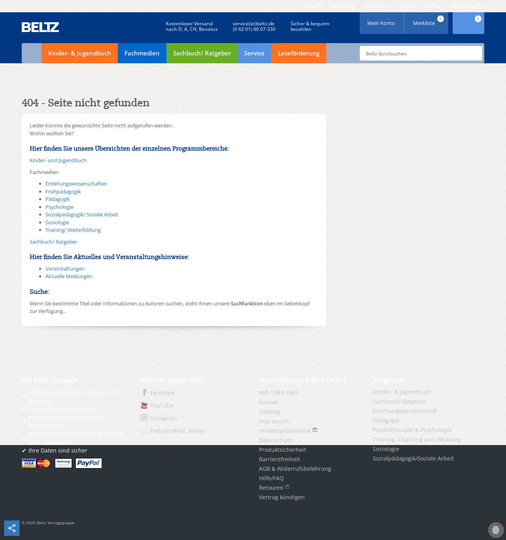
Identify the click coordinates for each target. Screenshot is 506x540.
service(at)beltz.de (253, 23)
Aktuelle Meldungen (69, 276)
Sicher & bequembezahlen (310, 26)
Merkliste (429, 20)
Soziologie (57, 222)
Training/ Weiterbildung (73, 229)
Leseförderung (298, 53)
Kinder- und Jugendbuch (58, 160)
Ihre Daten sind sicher (57, 450)
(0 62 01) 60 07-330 (254, 29)
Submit (473, 53)
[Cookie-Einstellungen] (496, 530)
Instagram (163, 418)
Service (254, 53)
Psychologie (59, 206)
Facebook (162, 392)
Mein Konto (382, 20)
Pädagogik (57, 199)
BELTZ (41, 27)
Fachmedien (142, 53)
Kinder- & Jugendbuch (79, 53)
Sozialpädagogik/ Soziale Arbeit (81, 214)
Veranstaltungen (65, 268)
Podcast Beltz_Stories (178, 430)
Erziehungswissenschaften (76, 183)
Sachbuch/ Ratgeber (202, 53)
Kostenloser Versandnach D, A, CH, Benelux (192, 26)
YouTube (162, 405)
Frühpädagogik (63, 191)
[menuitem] (312, 6)
